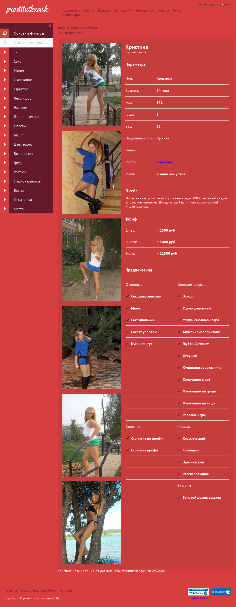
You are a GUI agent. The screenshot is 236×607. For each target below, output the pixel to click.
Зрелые (88, 10)
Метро (177, 10)
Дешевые (104, 10)
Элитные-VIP (123, 10)
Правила (11, 590)
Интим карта (71, 15)
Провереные (145, 10)
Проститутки (71, 10)
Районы (163, 10)
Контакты (66, 590)
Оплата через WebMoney (38, 590)
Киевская (164, 162)
